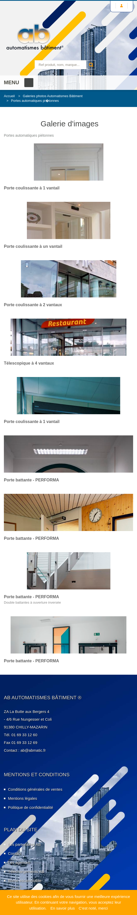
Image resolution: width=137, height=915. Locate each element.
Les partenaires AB (24, 844)
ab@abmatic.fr (33, 750)
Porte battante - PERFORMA (31, 480)
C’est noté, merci (93, 908)
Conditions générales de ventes (35, 789)
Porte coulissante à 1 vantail (31, 188)
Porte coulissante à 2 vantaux (33, 305)
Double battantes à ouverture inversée (32, 602)
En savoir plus (62, 908)
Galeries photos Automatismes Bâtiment (52, 96)
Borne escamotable (24, 880)
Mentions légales (22, 798)
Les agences (19, 862)
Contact (14, 853)
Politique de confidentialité (30, 807)
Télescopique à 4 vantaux (29, 363)
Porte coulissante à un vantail (33, 246)
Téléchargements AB (26, 871)
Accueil (9, 96)
